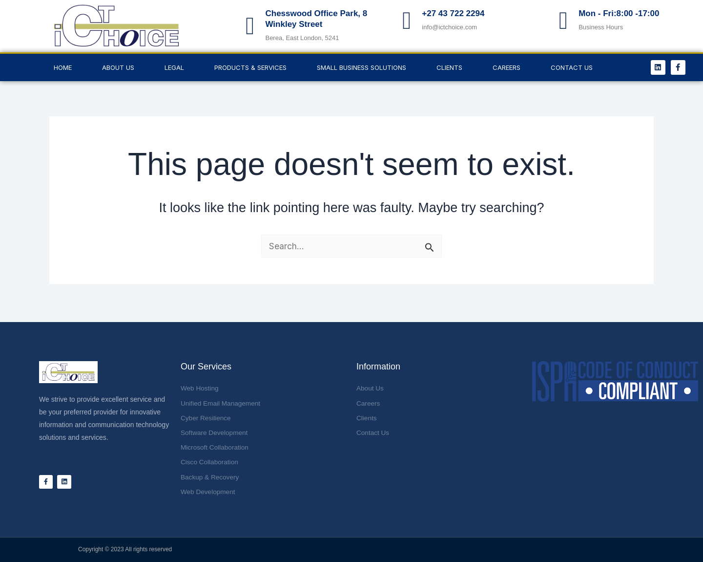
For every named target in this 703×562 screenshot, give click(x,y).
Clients (449, 67)
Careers (506, 67)
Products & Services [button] (250, 67)
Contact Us (572, 67)
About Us (118, 67)
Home (63, 67)
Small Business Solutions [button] (361, 67)
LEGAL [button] (174, 67)
